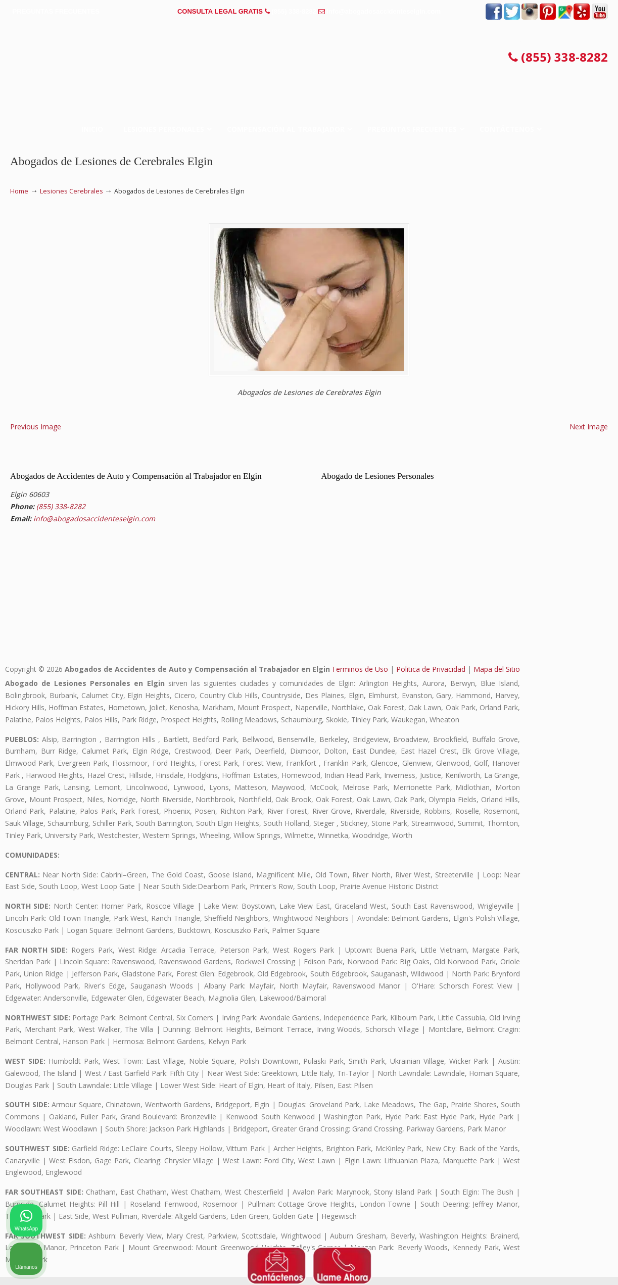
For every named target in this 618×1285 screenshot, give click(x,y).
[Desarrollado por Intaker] (532, 1264)
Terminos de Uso (359, 677)
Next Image (588, 434)
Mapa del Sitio (496, 677)
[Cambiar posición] (563, 962)
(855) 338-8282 (293, 11)
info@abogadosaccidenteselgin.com (383, 11)
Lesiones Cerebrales (71, 191)
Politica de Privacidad (430, 677)
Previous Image (35, 434)
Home (19, 191)
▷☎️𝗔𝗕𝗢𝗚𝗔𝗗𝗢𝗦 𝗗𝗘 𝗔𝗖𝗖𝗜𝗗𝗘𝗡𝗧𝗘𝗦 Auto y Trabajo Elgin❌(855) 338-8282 (309, 60)
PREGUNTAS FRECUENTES (56, 11)
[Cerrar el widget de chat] (585, 962)
